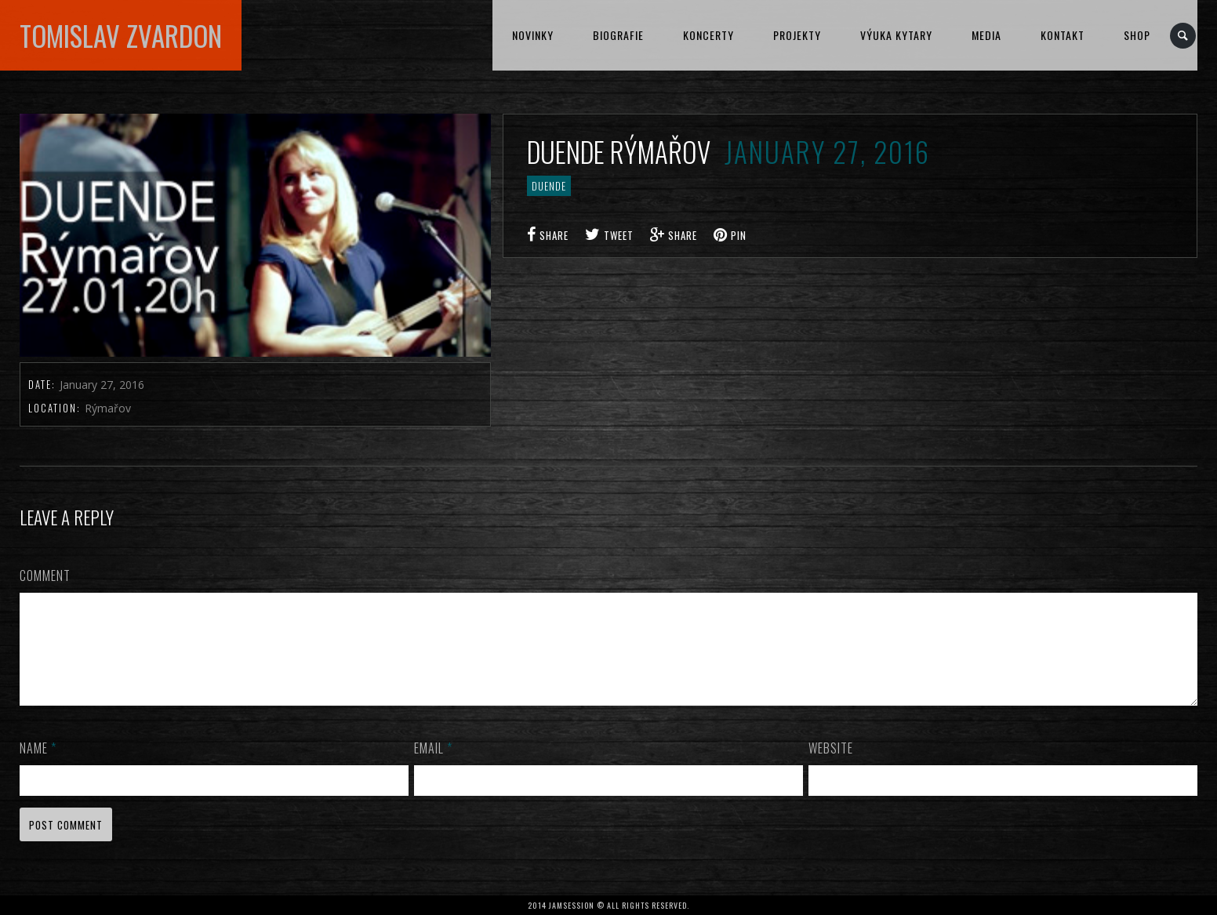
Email (433, 766)
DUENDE (549, 186)
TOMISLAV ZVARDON (121, 35)
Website (830, 766)
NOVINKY (533, 35)
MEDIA (986, 35)
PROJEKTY (797, 35)
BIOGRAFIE (618, 35)
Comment (45, 575)
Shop (1137, 35)
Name (38, 766)
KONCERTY (708, 35)
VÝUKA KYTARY (896, 35)
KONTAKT (1062, 35)
